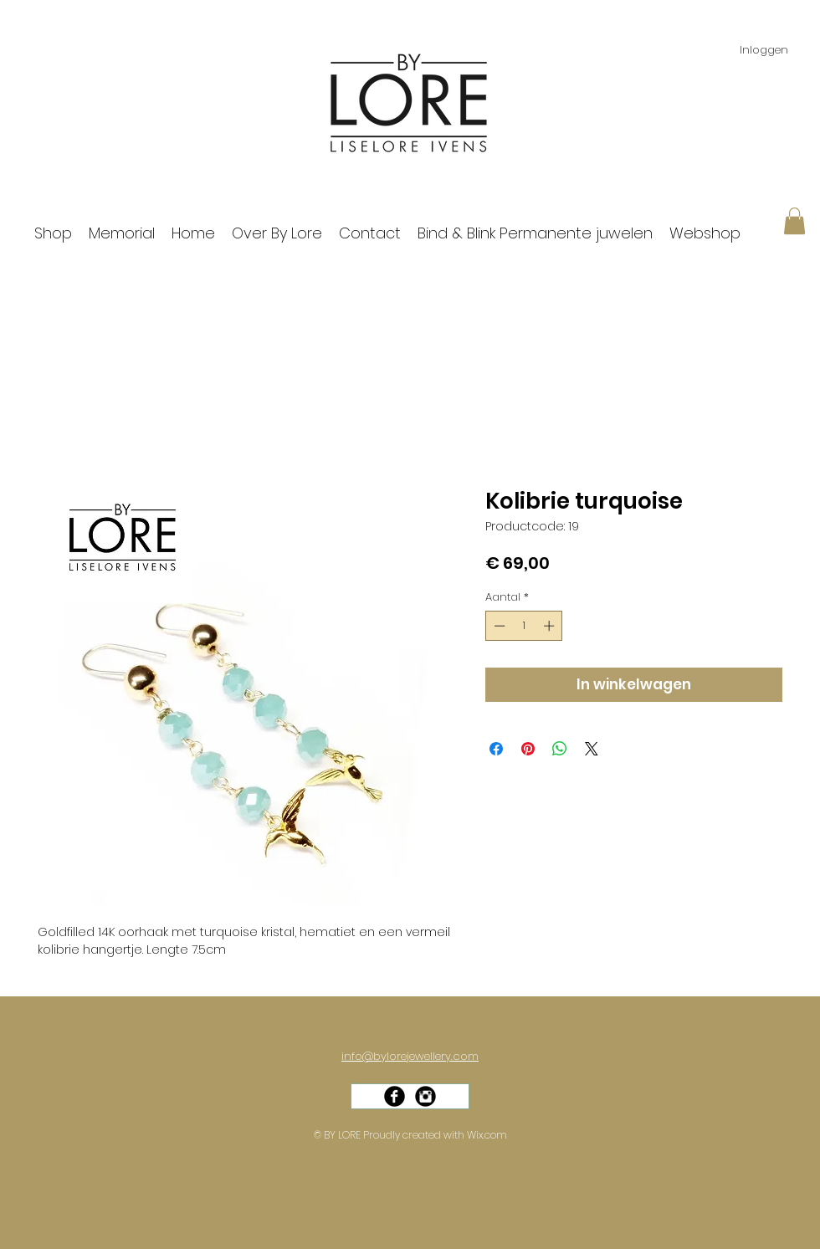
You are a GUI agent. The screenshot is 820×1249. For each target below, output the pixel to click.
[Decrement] (498, 626)
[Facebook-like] (416, 1112)
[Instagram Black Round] (425, 1096)
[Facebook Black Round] (394, 1096)
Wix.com (487, 1135)
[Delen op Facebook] (496, 749)
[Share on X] (592, 749)
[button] (794, 220)
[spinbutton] (524, 626)
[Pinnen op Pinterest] (528, 749)
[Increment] (551, 626)
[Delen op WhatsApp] (560, 749)
